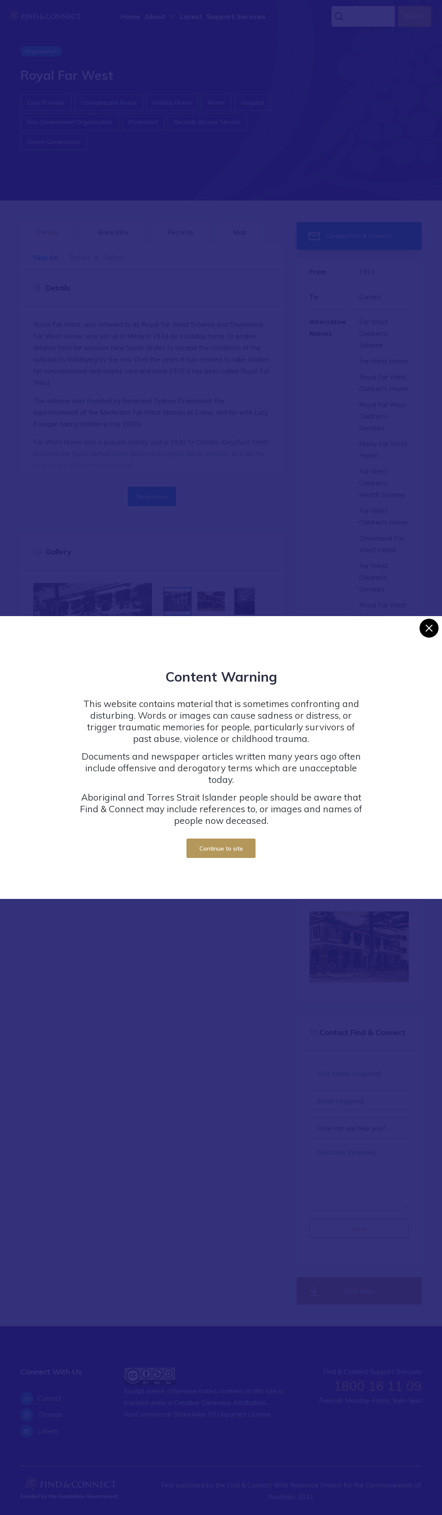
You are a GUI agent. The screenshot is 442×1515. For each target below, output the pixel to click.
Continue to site (221, 848)
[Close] (429, 628)
